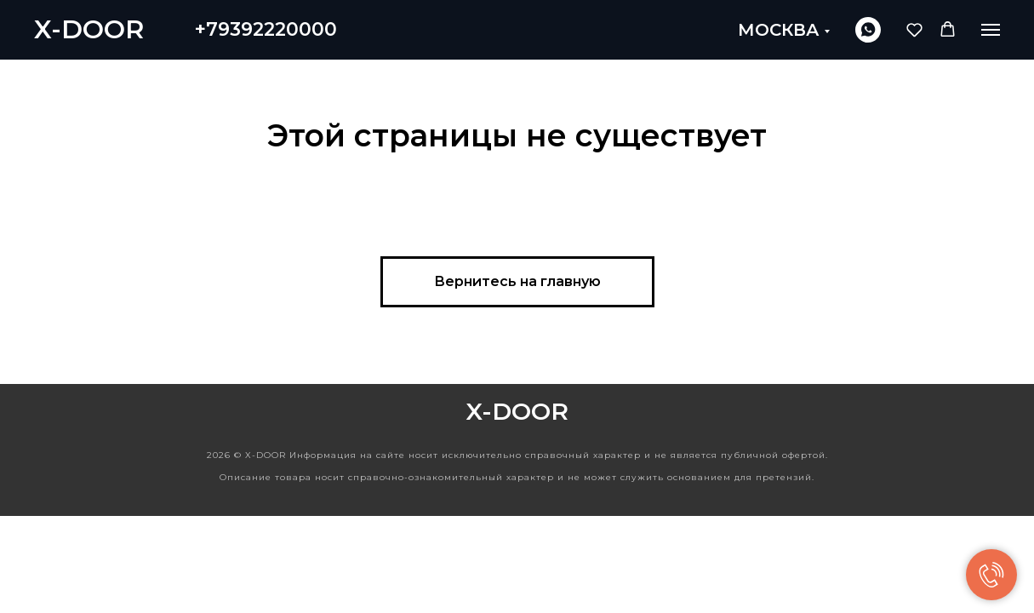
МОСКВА (779, 30)
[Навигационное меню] (990, 30)
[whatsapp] (868, 30)
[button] (914, 29)
